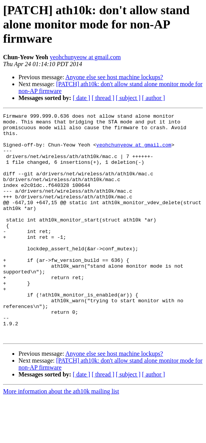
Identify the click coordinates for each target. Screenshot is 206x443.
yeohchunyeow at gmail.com (85, 57)
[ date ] (81, 98)
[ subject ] (128, 98)
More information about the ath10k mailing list (61, 436)
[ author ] (153, 98)
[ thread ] (103, 98)
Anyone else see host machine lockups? (114, 77)
